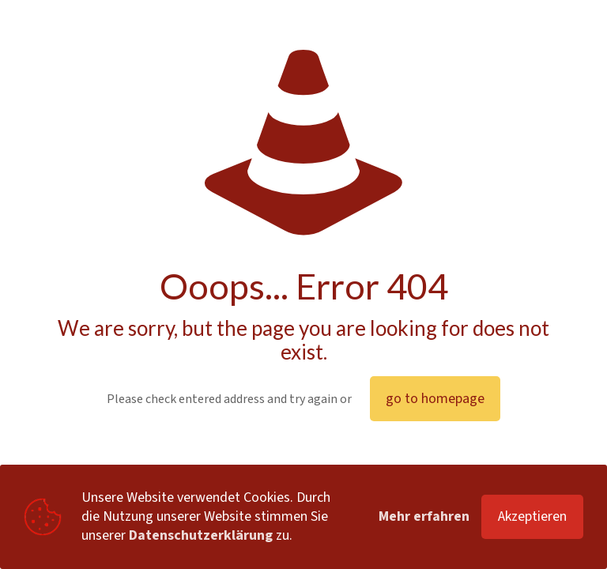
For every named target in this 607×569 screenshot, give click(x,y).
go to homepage (435, 399)
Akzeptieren (532, 516)
